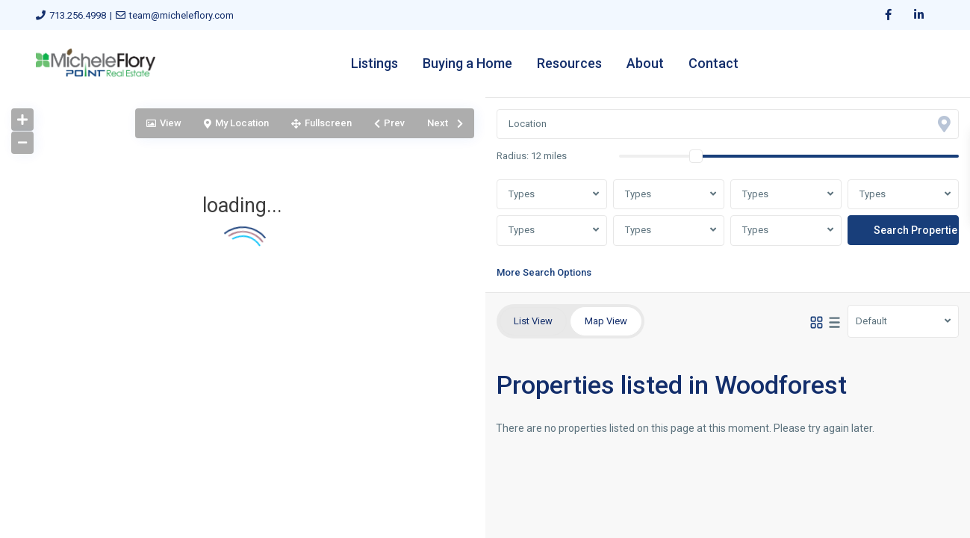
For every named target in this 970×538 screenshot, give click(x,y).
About (645, 63)
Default (871, 321)
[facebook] (888, 15)
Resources (569, 63)
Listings (374, 63)
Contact (713, 63)
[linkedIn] (919, 15)
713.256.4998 (77, 15)
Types (522, 194)
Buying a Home (467, 63)
